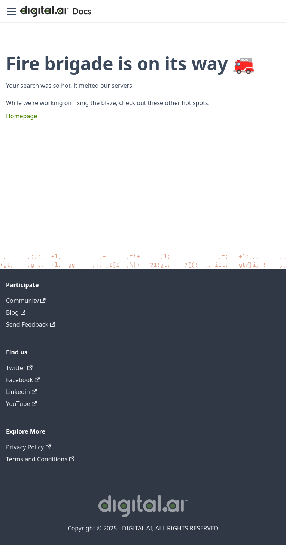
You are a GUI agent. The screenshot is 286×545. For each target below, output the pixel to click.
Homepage (21, 116)
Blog (15, 312)
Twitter (19, 368)
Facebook (23, 380)
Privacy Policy (28, 447)
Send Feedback (30, 324)
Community (26, 300)
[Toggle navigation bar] (11, 11)
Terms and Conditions (40, 459)
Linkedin (21, 392)
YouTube (21, 404)
